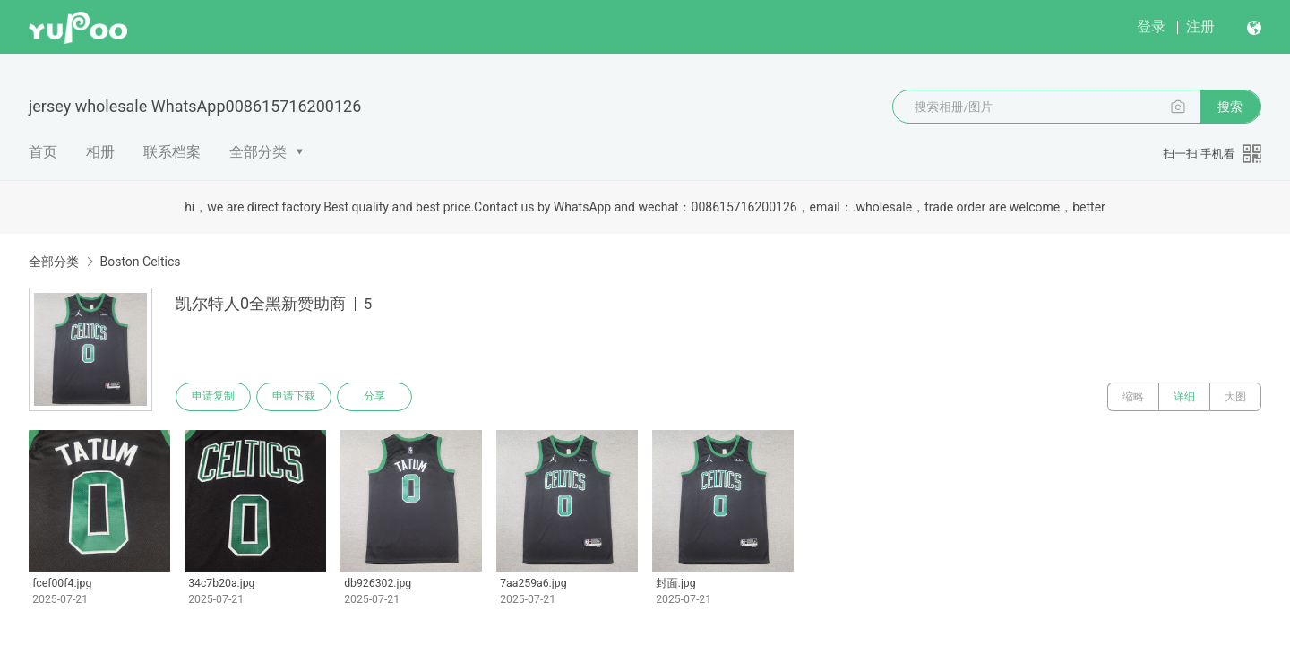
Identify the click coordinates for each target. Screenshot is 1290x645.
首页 (43, 151)
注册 (1200, 26)
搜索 (1230, 106)
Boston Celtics (139, 261)
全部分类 (258, 151)
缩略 (1133, 397)
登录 (1151, 26)
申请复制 (213, 397)
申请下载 (293, 397)
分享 (374, 397)
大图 (1235, 397)
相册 (100, 151)
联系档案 (172, 151)
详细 (1184, 397)
